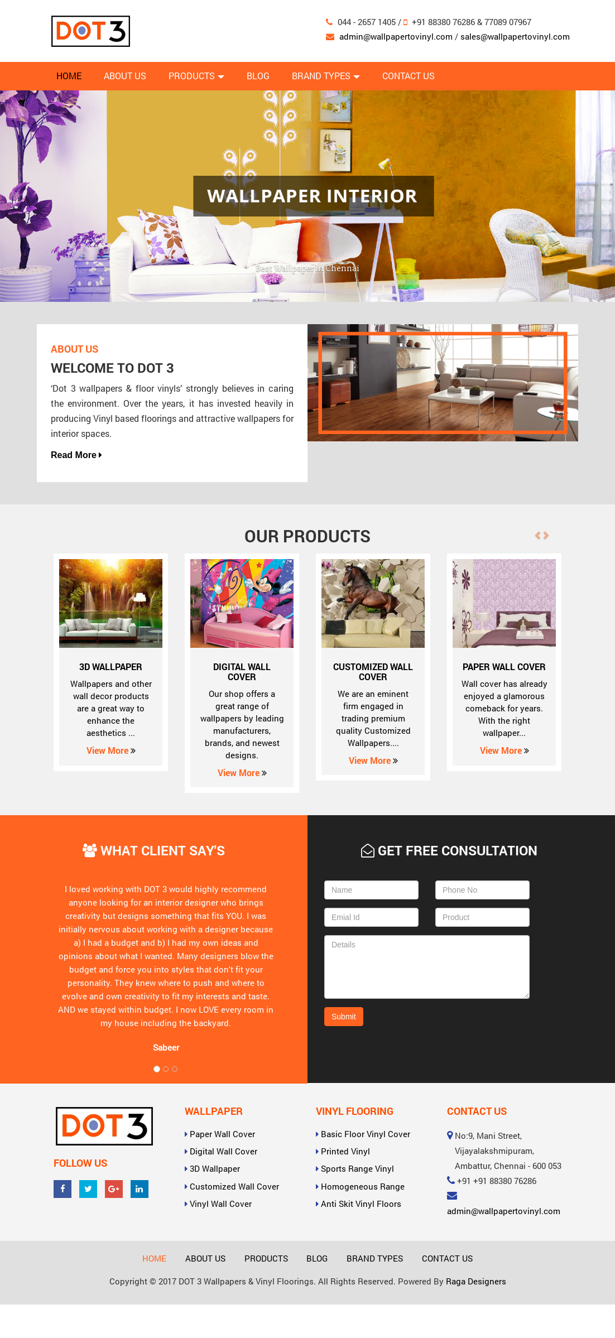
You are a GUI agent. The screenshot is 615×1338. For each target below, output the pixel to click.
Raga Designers (476, 1281)
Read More (76, 455)
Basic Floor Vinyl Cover (365, 1133)
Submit (343, 1016)
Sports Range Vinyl (357, 1168)
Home (68, 75)
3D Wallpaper (215, 1168)
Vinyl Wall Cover (221, 1203)
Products (196, 75)
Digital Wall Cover (223, 1151)
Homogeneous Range (363, 1186)
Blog (258, 75)
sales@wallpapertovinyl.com (515, 36)
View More (111, 750)
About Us (125, 75)
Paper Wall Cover (222, 1133)
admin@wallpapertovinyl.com (396, 36)
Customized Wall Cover (234, 1186)
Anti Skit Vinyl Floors (361, 1203)
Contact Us (408, 75)
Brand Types (326, 75)
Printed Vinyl (345, 1151)
